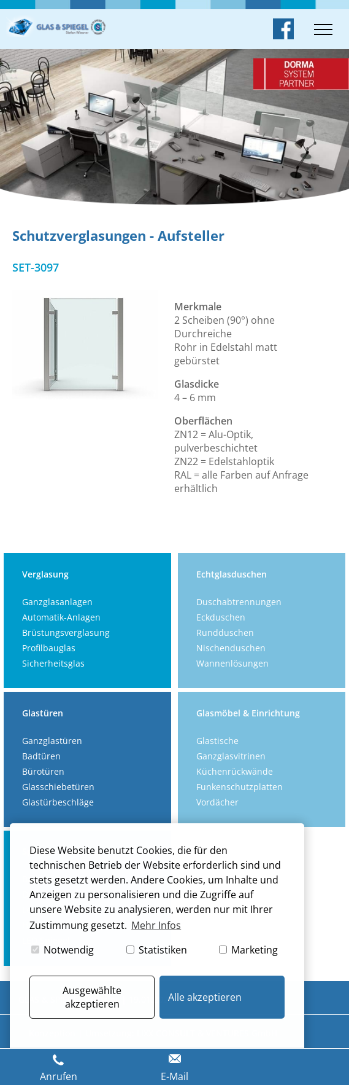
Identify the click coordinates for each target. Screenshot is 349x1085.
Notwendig (62, 950)
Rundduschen (225, 632)
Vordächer (217, 802)
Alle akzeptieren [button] (205, 997)
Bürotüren (43, 771)
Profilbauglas (48, 648)
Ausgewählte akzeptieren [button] (92, 997)
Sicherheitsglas (53, 663)
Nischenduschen (231, 648)
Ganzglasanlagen (57, 602)
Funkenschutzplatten (239, 787)
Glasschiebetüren (58, 787)
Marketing (248, 950)
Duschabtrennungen (239, 602)
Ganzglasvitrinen (231, 756)
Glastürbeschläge (58, 802)
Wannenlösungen (232, 663)
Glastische (217, 740)
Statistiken (156, 950)
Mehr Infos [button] (156, 925)
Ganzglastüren (52, 740)
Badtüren (41, 756)
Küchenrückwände (234, 771)
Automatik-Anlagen (61, 617)
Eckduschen (220, 617)
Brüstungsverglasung (66, 632)
